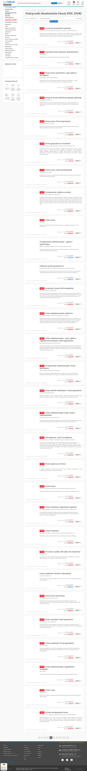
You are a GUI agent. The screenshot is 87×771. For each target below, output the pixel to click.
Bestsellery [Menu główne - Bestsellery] (13, 15)
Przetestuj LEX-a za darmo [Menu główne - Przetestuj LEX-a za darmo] (13, 22)
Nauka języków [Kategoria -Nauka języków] (13, 52)
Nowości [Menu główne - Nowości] (13, 11)
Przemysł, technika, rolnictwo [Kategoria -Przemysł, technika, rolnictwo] (13, 57)
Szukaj (54, 3)
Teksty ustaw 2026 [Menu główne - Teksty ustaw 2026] (13, 17)
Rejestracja (69, 3)
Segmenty (40, 753)
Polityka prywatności (8, 753)
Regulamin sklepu (7, 751)
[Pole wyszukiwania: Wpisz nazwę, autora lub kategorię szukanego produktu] (34, 3)
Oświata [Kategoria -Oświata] (13, 33)
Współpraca (26, 747)
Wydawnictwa (40, 745)
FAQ (25, 757)
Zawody (39, 757)
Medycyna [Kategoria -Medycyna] (13, 43)
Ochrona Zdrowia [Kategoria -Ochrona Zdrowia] (13, 41)
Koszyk (73, 3)
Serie (39, 749)
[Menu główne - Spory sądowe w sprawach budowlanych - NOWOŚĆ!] (12, 19)
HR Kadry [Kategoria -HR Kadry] (13, 37)
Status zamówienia (7, 749)
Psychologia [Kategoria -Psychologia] (13, 54)
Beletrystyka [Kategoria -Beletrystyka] (13, 46)
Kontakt (5, 745)
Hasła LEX (40, 751)
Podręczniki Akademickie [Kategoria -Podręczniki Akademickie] (13, 30)
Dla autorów (26, 749)
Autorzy (39, 747)
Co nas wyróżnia (27, 753)
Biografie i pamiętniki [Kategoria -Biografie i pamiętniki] (13, 50)
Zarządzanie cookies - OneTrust (10, 761)
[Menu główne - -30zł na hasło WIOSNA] (12, 7)
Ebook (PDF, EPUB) (41, 10)
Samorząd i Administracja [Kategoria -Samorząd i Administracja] (13, 35)
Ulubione (78, 3)
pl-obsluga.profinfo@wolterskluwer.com (71, 750)
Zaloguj (82, 3)
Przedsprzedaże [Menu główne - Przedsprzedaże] (13, 9)
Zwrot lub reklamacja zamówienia (10, 755)
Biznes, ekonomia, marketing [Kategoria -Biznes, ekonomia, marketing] (13, 39)
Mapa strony (26, 755)
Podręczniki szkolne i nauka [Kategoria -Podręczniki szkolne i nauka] (13, 44)
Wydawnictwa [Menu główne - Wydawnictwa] (13, 24)
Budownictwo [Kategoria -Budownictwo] (13, 31)
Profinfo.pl (33, 10)
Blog (25, 759)
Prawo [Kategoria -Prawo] (13, 26)
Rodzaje (39, 755)
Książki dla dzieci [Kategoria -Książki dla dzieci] (13, 48)
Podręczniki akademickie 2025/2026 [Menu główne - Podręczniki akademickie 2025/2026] (13, 13)
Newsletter (6, 747)
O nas (25, 745)
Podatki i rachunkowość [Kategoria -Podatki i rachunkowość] (13, 28)
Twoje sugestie (27, 751)
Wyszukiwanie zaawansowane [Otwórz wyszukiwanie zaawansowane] (60, 3)
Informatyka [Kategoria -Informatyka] (13, 55)
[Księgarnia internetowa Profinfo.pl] (9, 2)
